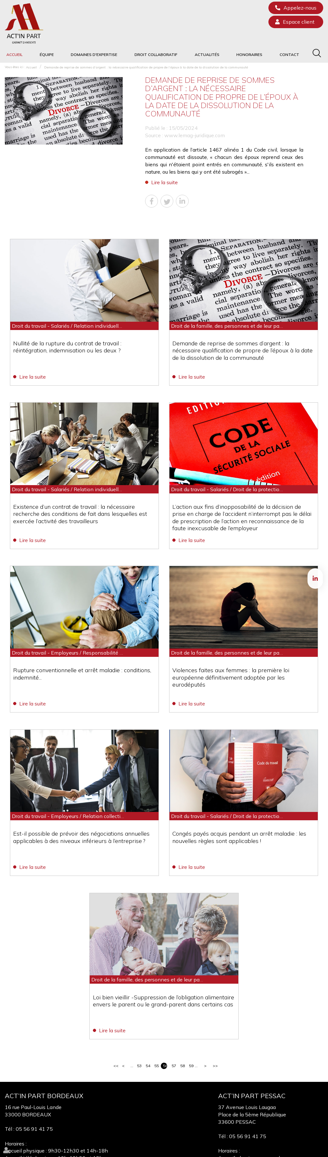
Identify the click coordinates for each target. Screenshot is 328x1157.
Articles (244, 1150)
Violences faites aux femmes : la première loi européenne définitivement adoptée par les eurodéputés (241, 623)
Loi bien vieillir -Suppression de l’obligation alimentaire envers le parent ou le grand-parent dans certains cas (161, 915)
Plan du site (188, 1150)
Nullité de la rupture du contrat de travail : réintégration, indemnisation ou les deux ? (83, 331)
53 (139, 979)
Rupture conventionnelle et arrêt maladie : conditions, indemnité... (83, 620)
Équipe (47, 54)
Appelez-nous (299, 7)
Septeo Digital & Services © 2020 (292, 1150)
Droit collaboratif (156, 54)
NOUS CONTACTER (51, 1087)
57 (174, 979)
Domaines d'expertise (94, 54)
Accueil (14, 54)
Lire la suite (164, 182)
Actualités (207, 54)
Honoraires (249, 54)
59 (191, 979)
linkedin (315, 578)
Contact (289, 54)
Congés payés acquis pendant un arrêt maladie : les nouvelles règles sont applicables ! (240, 769)
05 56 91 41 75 (34, 1042)
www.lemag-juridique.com (194, 135)
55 (156, 979)
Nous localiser (38, 1104)
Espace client (299, 22)
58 (182, 979)
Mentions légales (218, 1150)
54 (148, 979)
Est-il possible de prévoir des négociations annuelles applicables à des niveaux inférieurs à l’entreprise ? (83, 769)
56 (165, 979)
